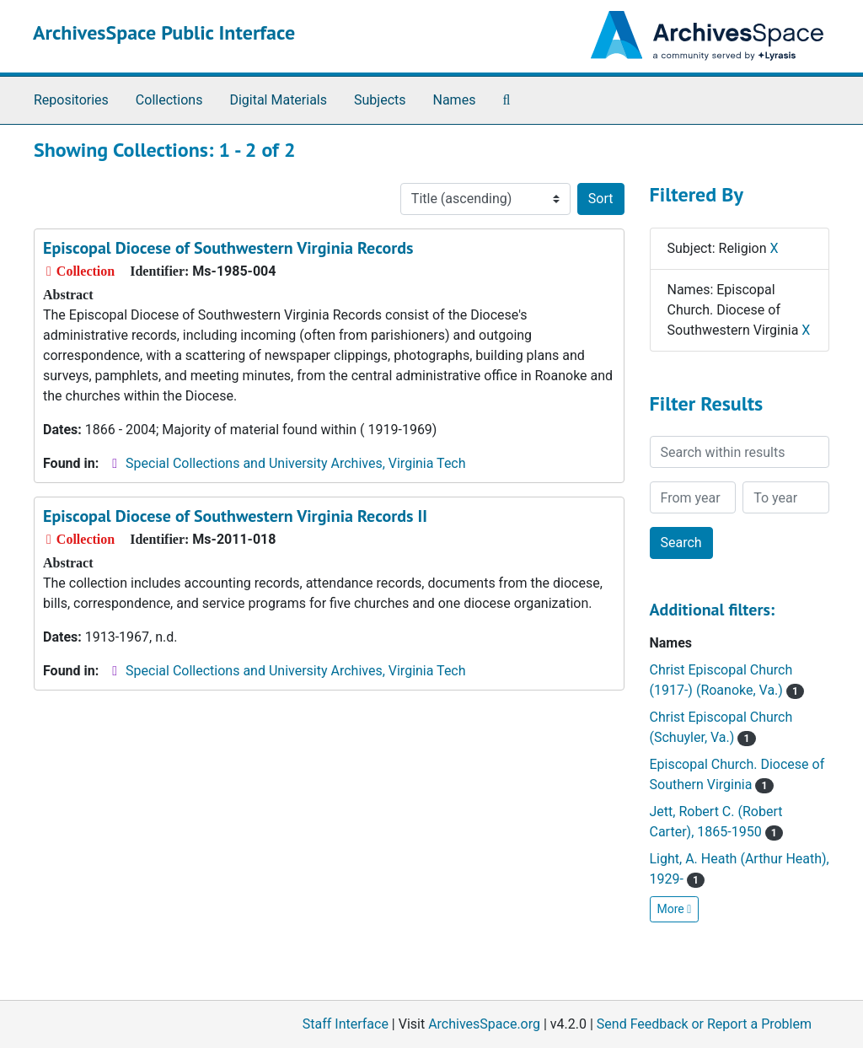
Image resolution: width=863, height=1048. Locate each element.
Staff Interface (346, 1024)
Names (454, 100)
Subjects (379, 100)
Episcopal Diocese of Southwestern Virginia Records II (235, 516)
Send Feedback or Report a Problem (704, 1024)
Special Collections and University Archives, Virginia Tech (295, 463)
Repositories (71, 100)
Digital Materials (278, 100)
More (674, 909)
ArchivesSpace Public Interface (164, 32)
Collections (169, 100)
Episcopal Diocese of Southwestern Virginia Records (228, 248)
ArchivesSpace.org (484, 1024)
